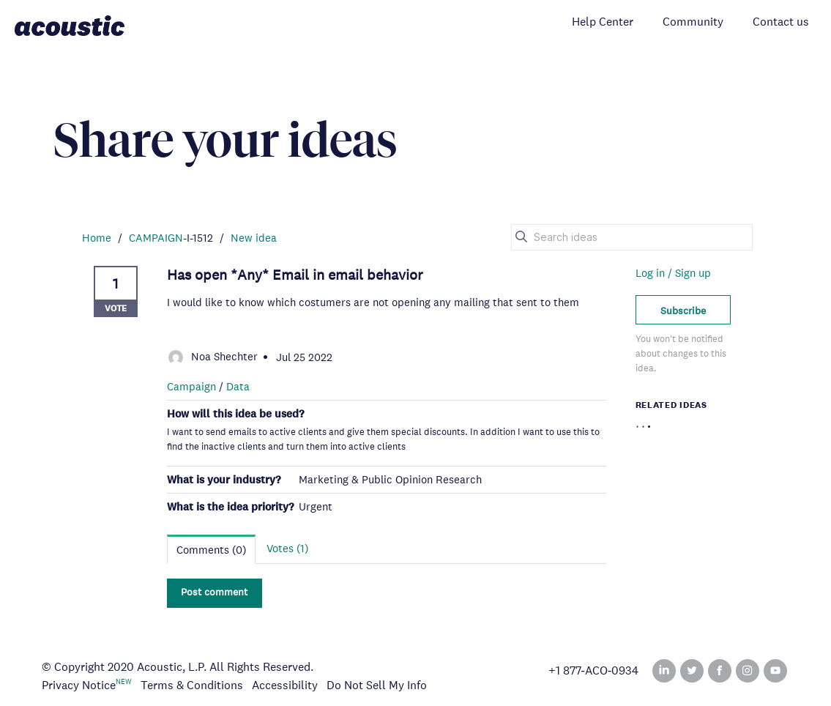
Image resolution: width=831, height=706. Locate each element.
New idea (254, 238)
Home (96, 238)
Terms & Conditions (192, 685)
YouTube (775, 671)
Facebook (719, 671)
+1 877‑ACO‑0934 (593, 671)
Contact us (781, 21)
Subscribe (683, 310)
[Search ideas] (632, 237)
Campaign (191, 386)
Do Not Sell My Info (377, 685)
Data (238, 386)
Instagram (747, 671)
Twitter (692, 671)
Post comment (214, 591)
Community (693, 21)
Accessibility (285, 685)
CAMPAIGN (156, 238)
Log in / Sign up (673, 273)
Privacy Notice (79, 685)
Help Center (602, 21)
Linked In (664, 671)
